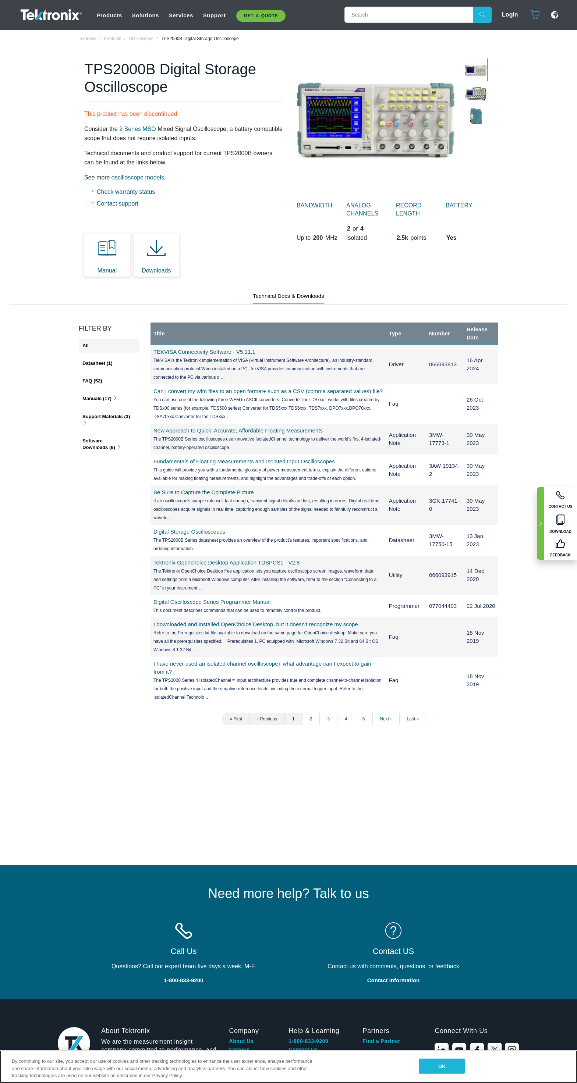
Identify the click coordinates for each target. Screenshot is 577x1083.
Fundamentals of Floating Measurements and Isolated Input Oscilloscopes (244, 461)
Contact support (117, 203)
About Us (241, 1041)
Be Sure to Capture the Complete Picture (203, 492)
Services (181, 15)
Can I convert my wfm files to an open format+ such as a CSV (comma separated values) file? (268, 391)
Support (214, 15)
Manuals (99, 398)
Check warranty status (126, 192)
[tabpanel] (375, 119)
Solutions (145, 15)
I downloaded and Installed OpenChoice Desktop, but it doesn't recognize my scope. (256, 624)
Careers (239, 1049)
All (85, 345)
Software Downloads (101, 444)
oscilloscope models (137, 177)
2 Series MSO (137, 129)
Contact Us (303, 1049)
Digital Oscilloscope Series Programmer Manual (211, 602)
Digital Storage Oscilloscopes (189, 531)
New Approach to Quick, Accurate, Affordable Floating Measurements (238, 430)
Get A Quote (261, 15)
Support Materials (106, 420)
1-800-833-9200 (308, 1041)
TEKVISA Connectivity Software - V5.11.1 (204, 352)
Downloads (156, 270)
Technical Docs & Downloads (288, 296)
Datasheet (97, 363)
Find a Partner (381, 1041)
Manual (107, 270)
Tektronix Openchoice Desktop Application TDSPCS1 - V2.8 (226, 562)
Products (109, 15)
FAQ (92, 381)
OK (442, 1066)
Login (510, 14)
